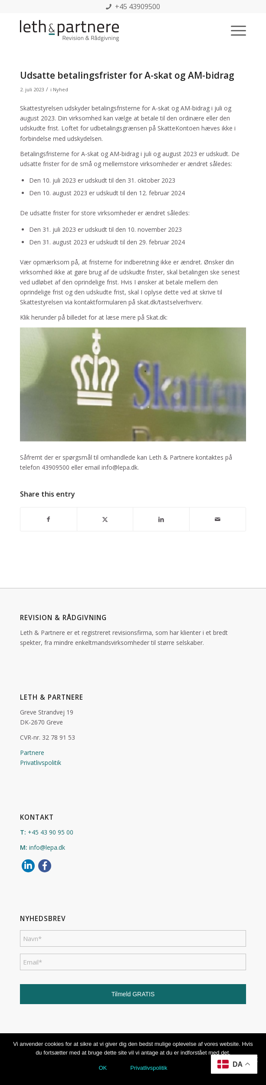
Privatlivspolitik (40, 762)
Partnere (32, 752)
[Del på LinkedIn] (161, 519)
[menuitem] (234, 30)
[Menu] (234, 30)
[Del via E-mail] (218, 519)
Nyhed (60, 89)
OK (103, 1068)
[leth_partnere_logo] (110, 30)
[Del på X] (105, 519)
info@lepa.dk (47, 847)
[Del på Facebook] (48, 519)
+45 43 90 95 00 (50, 832)
